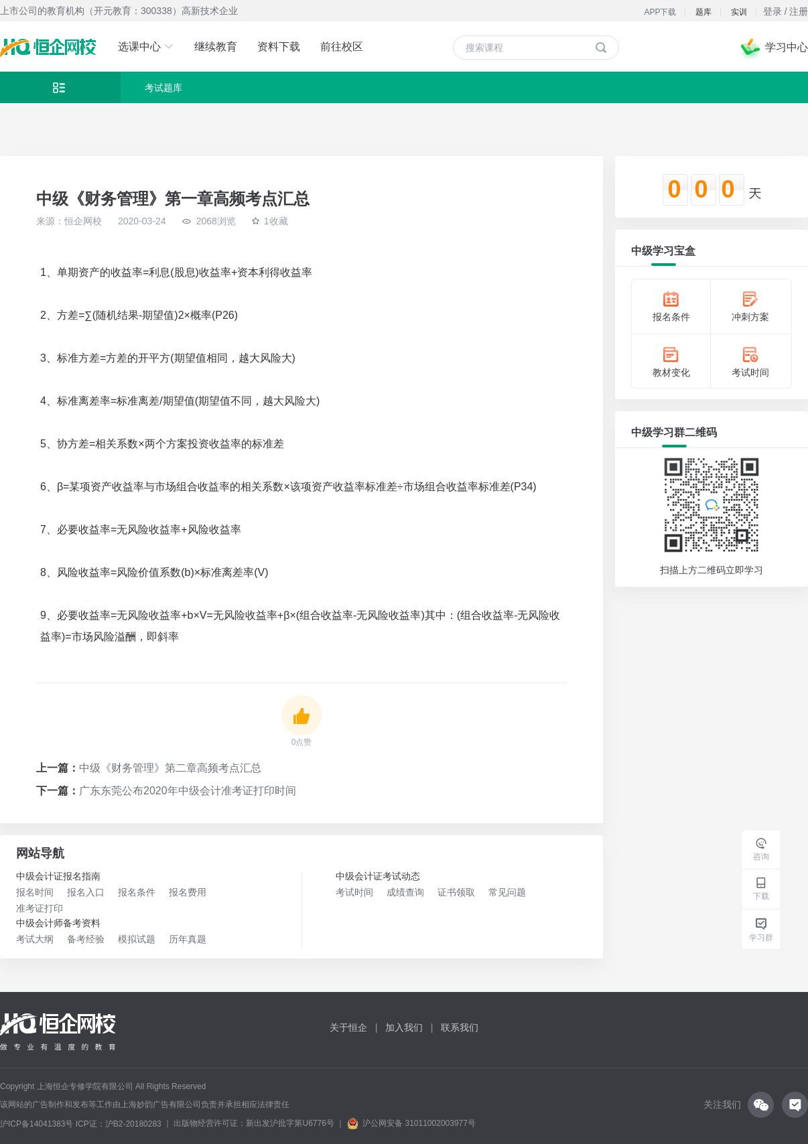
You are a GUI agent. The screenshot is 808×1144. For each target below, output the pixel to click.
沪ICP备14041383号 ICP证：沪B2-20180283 (80, 1124)
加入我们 (404, 1027)
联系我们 (459, 1027)
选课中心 (146, 46)
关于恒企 (348, 1027)
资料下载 (278, 46)
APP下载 (660, 12)
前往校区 (341, 46)
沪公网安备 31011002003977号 (411, 1123)
